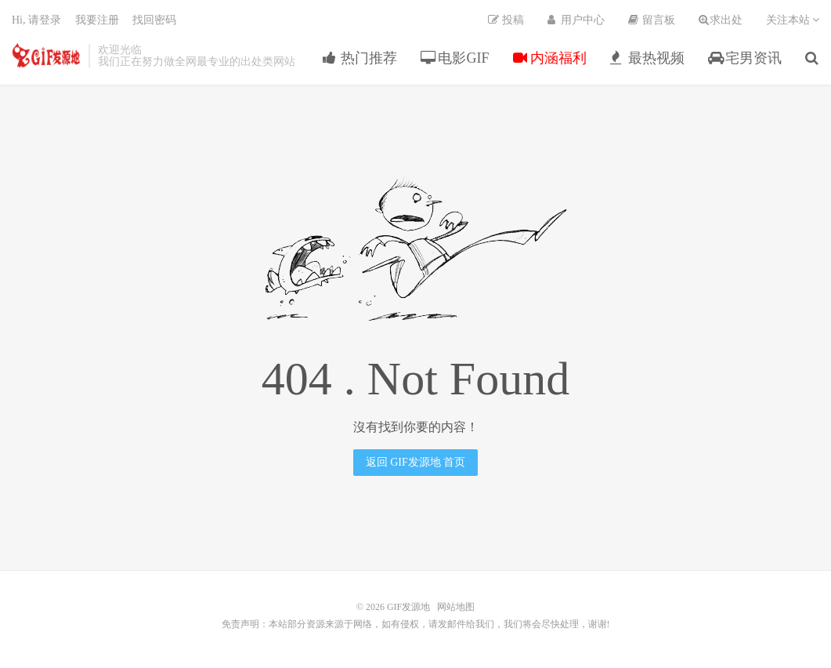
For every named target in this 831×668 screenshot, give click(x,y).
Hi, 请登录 (36, 20)
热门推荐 (360, 58)
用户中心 (576, 20)
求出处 (720, 20)
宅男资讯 (745, 58)
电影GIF (455, 58)
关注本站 (793, 20)
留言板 (651, 20)
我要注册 (97, 20)
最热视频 (647, 58)
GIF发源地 (46, 55)
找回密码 (154, 20)
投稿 (506, 20)
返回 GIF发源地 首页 (416, 462)
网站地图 (456, 606)
